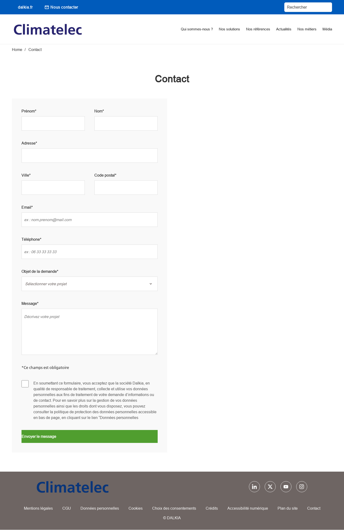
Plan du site (288, 508)
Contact (313, 508)
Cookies (136, 508)
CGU (66, 508)
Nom (98, 111)
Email (26, 207)
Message (29, 303)
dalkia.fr (25, 7)
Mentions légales (38, 508)
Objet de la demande (39, 271)
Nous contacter (64, 7)
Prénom (28, 111)
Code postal (104, 175)
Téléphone (31, 239)
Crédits (212, 508)
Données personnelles (100, 508)
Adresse (29, 143)
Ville (25, 175)
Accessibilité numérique (247, 508)
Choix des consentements (174, 508)
